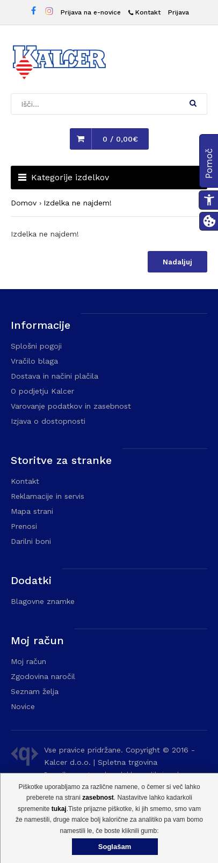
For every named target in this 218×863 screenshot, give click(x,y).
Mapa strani (32, 511)
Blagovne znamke (43, 601)
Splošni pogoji (36, 346)
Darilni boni (31, 541)
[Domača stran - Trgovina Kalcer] (59, 64)
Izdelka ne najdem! (77, 202)
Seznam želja (35, 691)
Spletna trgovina (127, 762)
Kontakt (25, 481)
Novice (23, 706)
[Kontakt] (144, 13)
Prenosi (24, 526)
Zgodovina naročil (43, 676)
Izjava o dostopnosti (48, 421)
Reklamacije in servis (47, 496)
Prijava (178, 12)
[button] (193, 103)
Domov (24, 202)
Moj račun (28, 661)
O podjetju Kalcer (42, 391)
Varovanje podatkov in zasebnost (71, 406)
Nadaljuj (177, 262)
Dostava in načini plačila (54, 376)
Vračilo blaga (34, 361)
